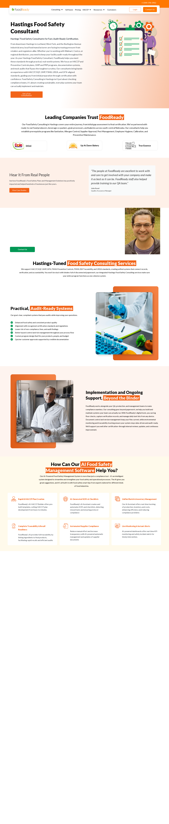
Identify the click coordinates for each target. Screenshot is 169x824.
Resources (99, 9)
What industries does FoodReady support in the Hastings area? (42, 766)
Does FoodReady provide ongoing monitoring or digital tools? (41, 797)
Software (69, 10)
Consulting (57, 9)
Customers (111, 10)
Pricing (78, 10)
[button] (12, 709)
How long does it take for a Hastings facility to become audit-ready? (44, 756)
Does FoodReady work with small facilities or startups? (38, 787)
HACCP (87, 9)
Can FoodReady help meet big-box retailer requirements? (39, 776)
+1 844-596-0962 (149, 3)
